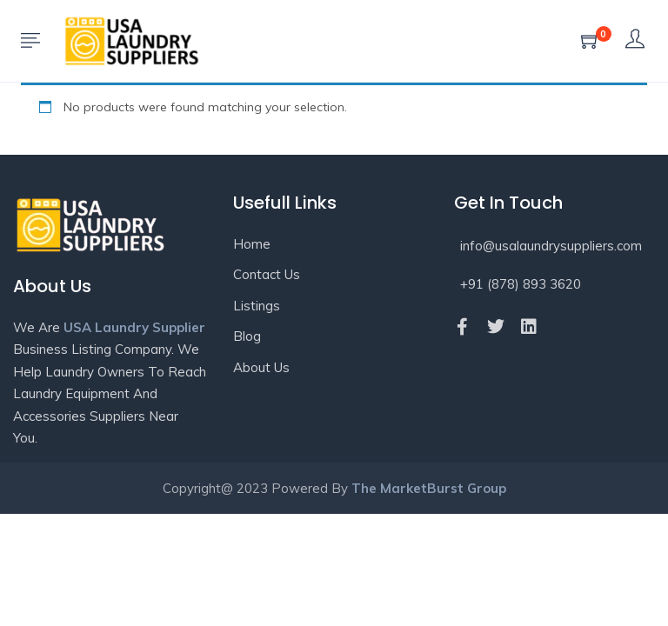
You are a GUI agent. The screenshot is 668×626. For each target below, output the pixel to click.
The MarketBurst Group (428, 488)
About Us (261, 367)
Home (252, 244)
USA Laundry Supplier (134, 327)
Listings (256, 305)
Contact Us (266, 274)
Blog (247, 336)
